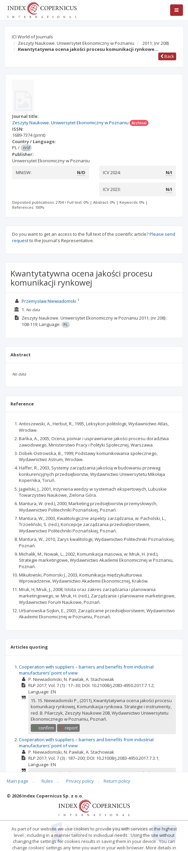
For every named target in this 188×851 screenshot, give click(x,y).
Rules (47, 781)
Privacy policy (80, 781)
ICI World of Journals (32, 37)
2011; (155, 43)
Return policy (117, 781)
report (68, 728)
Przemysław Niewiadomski (49, 301)
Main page (17, 781)
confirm (43, 728)
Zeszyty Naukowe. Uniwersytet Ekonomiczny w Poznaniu (76, 43)
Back (167, 56)
